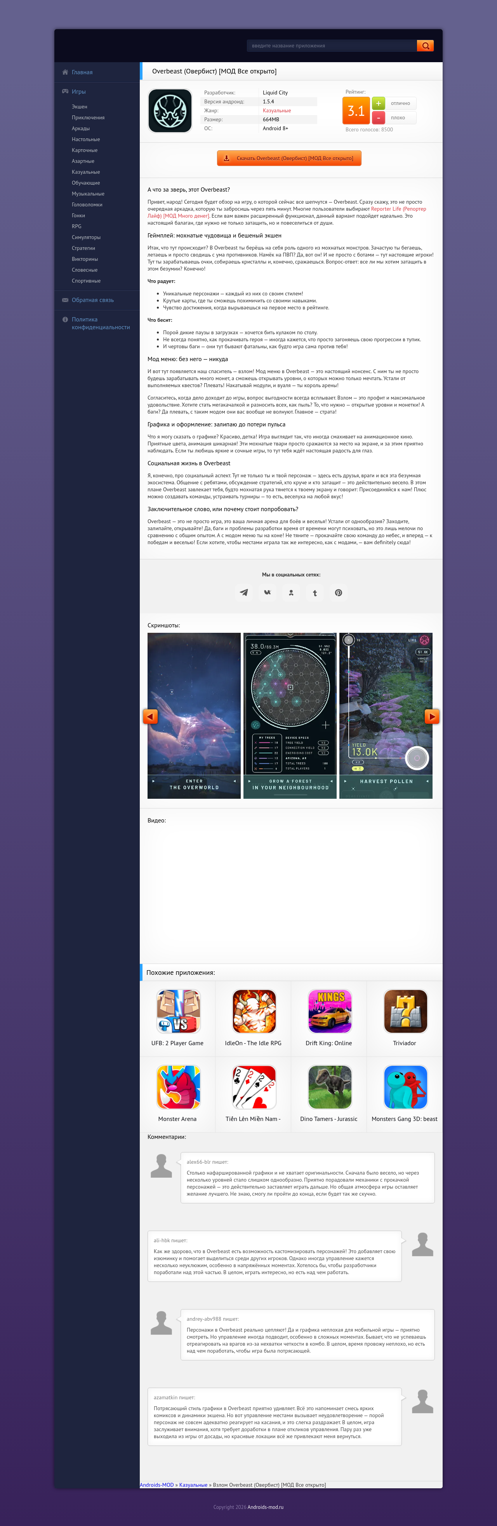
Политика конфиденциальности (96, 323)
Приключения (88, 117)
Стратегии (83, 247)
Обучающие (86, 182)
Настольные (86, 139)
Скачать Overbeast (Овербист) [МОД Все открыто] (295, 158)
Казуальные (86, 171)
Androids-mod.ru (265, 1507)
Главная (77, 72)
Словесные (84, 269)
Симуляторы (86, 237)
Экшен (79, 106)
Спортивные (86, 280)
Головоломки (87, 204)
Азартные (83, 160)
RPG (77, 226)
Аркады (81, 128)
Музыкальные (88, 193)
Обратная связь (88, 300)
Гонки (78, 215)
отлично (391, 103)
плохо (388, 117)
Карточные (84, 150)
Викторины (85, 258)
